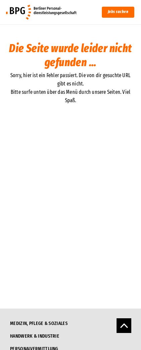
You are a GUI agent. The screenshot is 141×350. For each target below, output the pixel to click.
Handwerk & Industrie (34, 336)
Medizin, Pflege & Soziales (39, 323)
